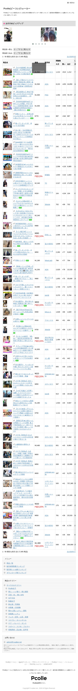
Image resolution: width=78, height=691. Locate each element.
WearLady (48, 260)
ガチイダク (49, 72)
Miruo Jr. (48, 312)
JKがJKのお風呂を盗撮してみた (49, 340)
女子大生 (11, 598)
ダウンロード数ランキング (16, 573)
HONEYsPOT (48, 664)
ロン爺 (47, 358)
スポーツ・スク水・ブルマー (19, 626)
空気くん (48, 235)
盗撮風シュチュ (14, 614)
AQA (46, 84)
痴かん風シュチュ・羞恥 (17, 611)
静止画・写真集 (14, 604)
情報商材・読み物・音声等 (18, 630)
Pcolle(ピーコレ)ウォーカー (17, 8)
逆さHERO (49, 244)
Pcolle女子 (12, 588)
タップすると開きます (22, 49)
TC (46, 183)
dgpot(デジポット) (24, 662)
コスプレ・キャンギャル (17, 620)
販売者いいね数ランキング (16, 569)
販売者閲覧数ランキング (16, 566)
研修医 (47, 175)
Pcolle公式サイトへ (39, 683)
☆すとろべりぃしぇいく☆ (49, 483)
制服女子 (11, 601)
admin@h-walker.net (14, 642)
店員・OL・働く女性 (16, 595)
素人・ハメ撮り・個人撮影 (18, 592)
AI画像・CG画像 (14, 607)
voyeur (47, 116)
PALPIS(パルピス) (35, 664)
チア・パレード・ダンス (17, 623)
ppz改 (47, 166)
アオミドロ (49, 320)
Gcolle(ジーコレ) (11, 662)
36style (47, 204)
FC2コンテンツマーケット (40, 662)
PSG (46, 95)
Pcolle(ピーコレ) (57, 662)
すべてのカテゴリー (14, 585)
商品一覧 (10, 563)
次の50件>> (71, 57)
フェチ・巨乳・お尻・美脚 (18, 617)
